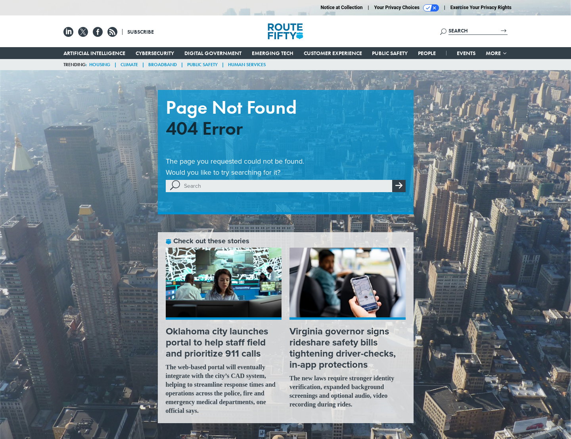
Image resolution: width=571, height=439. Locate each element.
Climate (129, 64)
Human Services (247, 64)
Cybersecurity (155, 53)
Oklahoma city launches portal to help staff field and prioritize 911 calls (217, 342)
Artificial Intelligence (94, 53)
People (427, 53)
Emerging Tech (272, 53)
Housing (99, 64)
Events (466, 53)
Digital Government (212, 53)
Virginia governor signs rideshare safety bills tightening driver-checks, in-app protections (342, 348)
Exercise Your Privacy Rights (481, 7)
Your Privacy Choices (406, 7)
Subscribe (140, 31)
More (497, 53)
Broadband (162, 64)
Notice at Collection (341, 7)
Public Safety (390, 53)
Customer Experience (333, 53)
